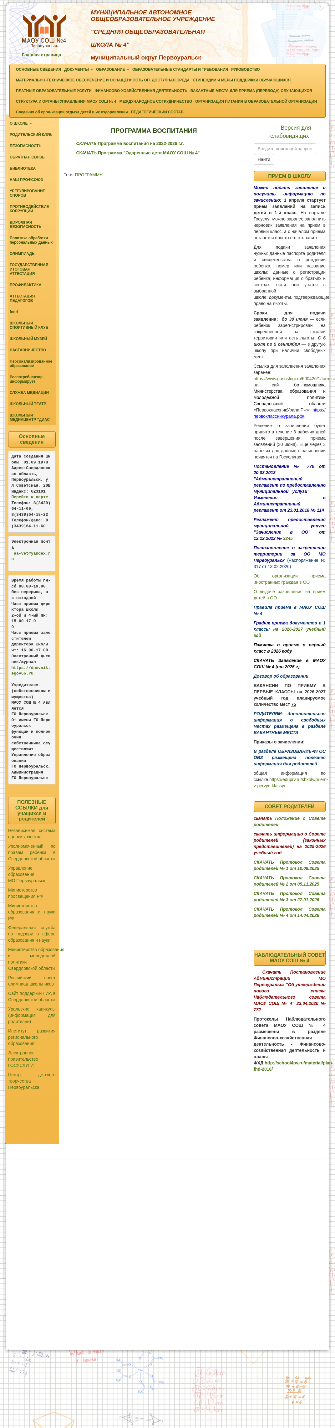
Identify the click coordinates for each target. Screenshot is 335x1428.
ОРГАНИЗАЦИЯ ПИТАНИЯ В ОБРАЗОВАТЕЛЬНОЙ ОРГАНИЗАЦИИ (256, 101)
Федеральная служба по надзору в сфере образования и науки (32, 934)
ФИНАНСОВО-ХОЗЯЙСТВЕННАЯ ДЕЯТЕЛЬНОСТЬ (141, 91)
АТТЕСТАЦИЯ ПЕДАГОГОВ (22, 298)
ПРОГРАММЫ (89, 174)
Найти (264, 159)
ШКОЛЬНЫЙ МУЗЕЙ (28, 339)
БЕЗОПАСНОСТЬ (25, 146)
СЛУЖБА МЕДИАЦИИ (29, 393)
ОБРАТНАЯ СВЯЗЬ (27, 157)
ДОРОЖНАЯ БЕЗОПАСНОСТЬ (25, 224)
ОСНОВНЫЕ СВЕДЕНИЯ (38, 69)
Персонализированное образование (31, 363)
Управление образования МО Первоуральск (26, 874)
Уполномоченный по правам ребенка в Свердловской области (32, 852)
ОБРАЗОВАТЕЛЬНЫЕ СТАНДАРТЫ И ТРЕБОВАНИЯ (180, 69)
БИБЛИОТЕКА (23, 168)
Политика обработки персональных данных (31, 240)
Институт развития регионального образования (32, 1037)
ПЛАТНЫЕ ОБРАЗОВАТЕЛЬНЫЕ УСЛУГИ (54, 91)
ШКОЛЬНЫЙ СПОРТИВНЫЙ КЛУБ (29, 325)
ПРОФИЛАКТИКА (25, 285)
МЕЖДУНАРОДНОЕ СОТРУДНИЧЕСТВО (155, 101)
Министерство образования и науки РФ (32, 912)
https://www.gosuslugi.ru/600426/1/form (292, 378)
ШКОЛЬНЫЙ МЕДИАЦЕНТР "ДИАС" (31, 417)
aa (16, 553)
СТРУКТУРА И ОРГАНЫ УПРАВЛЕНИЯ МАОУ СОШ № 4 (66, 101)
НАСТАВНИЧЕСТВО (28, 350)
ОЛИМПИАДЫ (23, 253)
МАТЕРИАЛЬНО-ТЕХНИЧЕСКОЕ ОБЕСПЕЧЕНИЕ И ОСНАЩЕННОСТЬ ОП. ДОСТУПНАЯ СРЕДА (103, 80)
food (14, 312)
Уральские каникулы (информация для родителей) (32, 1015)
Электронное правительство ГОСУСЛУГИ (23, 1059)
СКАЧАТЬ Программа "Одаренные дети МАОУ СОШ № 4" (138, 152)
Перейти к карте (30, 497)
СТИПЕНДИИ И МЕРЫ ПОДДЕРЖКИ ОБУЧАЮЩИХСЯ (242, 80)
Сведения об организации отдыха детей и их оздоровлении (72, 112)
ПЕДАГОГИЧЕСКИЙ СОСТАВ (157, 112)
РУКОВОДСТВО (245, 69)
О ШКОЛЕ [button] (21, 123)
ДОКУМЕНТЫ (78, 69)
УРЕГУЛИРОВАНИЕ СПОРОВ (27, 193)
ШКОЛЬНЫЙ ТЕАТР (28, 404)
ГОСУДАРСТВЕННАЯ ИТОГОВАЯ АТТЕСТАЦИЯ (29, 269)
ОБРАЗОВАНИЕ (112, 69)
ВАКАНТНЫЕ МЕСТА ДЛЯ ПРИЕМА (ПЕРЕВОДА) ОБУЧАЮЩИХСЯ (251, 91)
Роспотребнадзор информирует (26, 379)
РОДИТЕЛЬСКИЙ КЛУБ (31, 134)
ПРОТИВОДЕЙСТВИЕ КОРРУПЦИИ (29, 208)
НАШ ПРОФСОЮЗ (26, 180)
